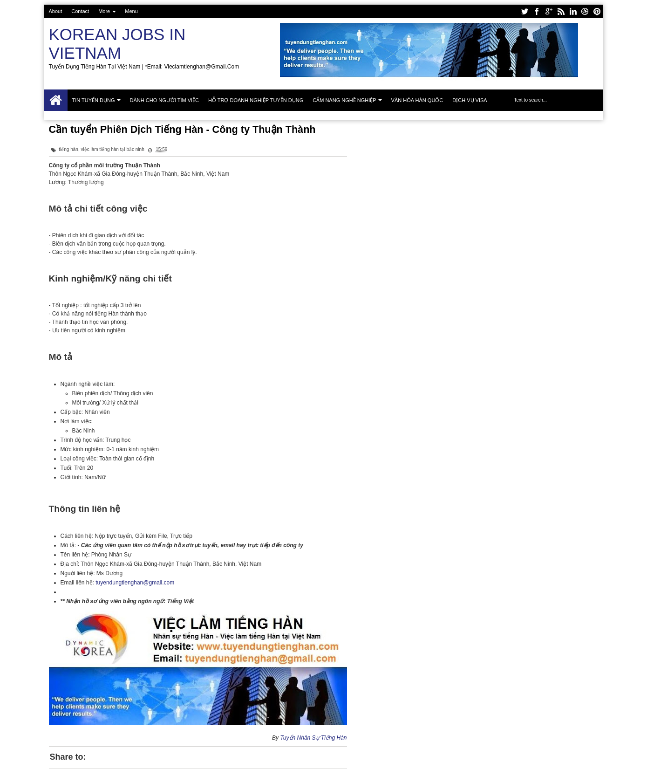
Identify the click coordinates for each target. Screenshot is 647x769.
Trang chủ (56, 100)
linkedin (573, 11)
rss (561, 11)
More (104, 11)
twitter (524, 11)
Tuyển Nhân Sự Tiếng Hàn (313, 738)
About (55, 11)
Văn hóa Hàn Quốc (417, 100)
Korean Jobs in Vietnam (117, 43)
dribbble (585, 11)
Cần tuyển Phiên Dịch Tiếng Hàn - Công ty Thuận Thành (182, 129)
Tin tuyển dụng (93, 100)
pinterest (597, 11)
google (549, 11)
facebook (537, 11)
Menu (131, 11)
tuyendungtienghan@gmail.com (134, 582)
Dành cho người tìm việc (164, 100)
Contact (80, 11)
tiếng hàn (68, 149)
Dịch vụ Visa (469, 100)
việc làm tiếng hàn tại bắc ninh (112, 149)
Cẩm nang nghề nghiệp (344, 100)
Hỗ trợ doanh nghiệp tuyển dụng (255, 100)
